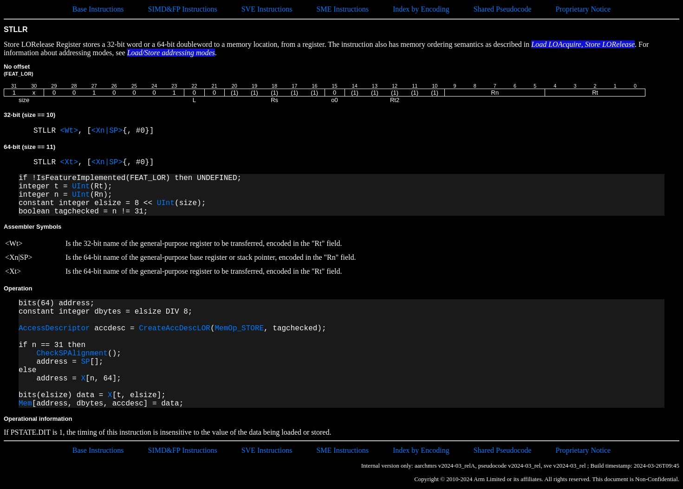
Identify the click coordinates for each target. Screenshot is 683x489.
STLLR (46, 131)
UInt (81, 186)
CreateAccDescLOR (174, 328)
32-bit (29, 114)
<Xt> (69, 162)
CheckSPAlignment (72, 353)
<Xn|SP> (107, 131)
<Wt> (69, 131)
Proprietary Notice (583, 9)
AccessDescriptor (54, 328)
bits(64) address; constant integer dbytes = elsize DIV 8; (105, 307)
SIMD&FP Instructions (182, 9)
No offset (18, 70)
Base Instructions (98, 9)
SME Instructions (342, 9)
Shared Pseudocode (503, 9)
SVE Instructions (267, 9)
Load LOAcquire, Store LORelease (583, 44)
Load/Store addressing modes (171, 53)
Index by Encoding (421, 9)
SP (85, 362)
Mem (25, 403)
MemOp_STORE (239, 328)
